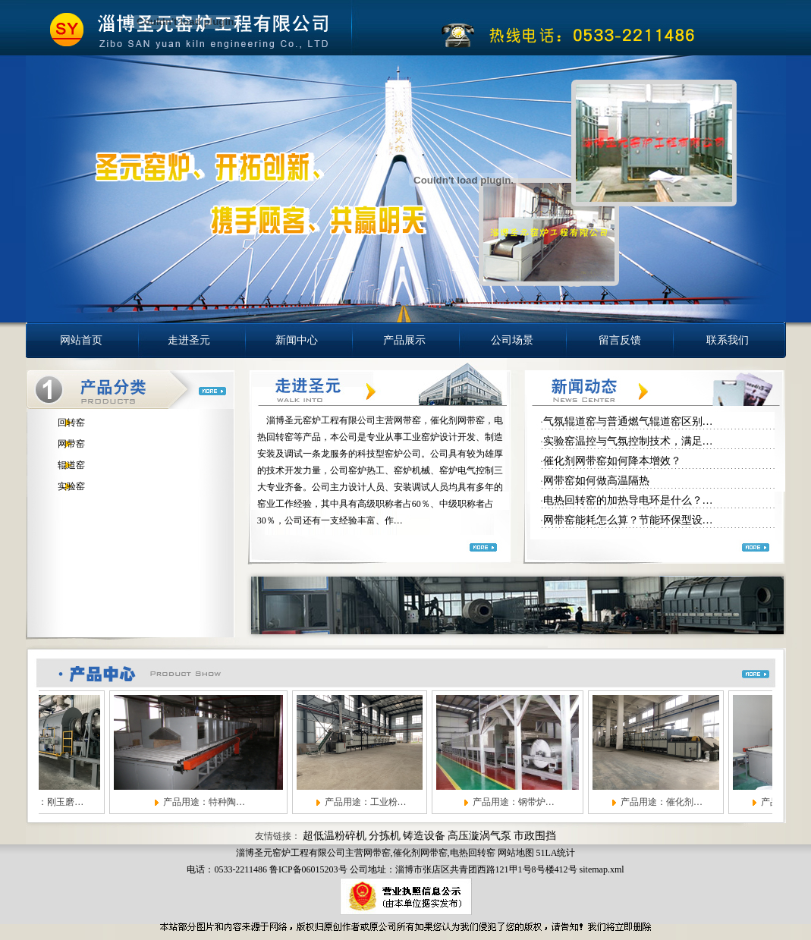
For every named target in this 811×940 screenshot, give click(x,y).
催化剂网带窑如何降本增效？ (612, 461)
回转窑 (71, 422)
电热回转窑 (472, 852)
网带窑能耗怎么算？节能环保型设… (628, 520)
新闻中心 (296, 340)
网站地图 (516, 852)
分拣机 (385, 835)
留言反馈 (620, 340)
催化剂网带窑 (420, 852)
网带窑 (71, 444)
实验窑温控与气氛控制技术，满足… (628, 441)
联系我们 (727, 340)
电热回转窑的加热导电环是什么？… (628, 500)
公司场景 (512, 340)
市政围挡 (535, 835)
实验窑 (71, 486)
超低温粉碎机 (334, 835)
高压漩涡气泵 (479, 835)
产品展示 (404, 340)
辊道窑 (71, 465)
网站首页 (81, 340)
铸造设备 (424, 835)
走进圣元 (189, 340)
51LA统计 (556, 852)
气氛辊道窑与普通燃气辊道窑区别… (628, 421)
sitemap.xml (602, 869)
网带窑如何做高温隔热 (596, 480)
